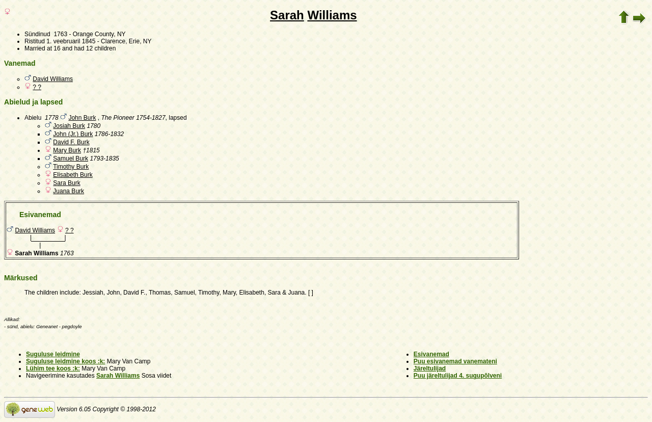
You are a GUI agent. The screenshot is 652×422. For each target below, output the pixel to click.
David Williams (53, 79)
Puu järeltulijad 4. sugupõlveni (458, 375)
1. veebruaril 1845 (70, 41)
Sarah (287, 15)
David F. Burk (71, 142)
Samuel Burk (70, 158)
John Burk (82, 117)
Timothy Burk (71, 166)
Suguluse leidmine (53, 354)
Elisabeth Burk (72, 174)
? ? (37, 87)
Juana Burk (68, 191)
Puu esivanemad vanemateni (455, 361)
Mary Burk (67, 150)
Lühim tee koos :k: (53, 368)
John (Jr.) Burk (73, 134)
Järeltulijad (430, 368)
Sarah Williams (118, 375)
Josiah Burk (69, 125)
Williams (332, 15)
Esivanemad (431, 354)
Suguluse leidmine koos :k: (65, 361)
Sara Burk (66, 183)
